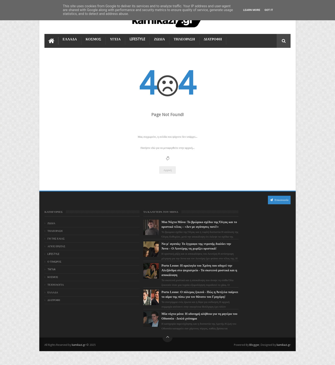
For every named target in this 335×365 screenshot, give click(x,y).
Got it (268, 10)
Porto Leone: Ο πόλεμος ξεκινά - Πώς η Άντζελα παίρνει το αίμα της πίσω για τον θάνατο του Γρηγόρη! (174, 305)
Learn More (251, 10)
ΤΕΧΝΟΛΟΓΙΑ (55, 284)
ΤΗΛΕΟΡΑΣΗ (184, 39)
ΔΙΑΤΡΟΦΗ (213, 39)
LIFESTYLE (137, 39)
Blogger (254, 358)
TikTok (51, 268)
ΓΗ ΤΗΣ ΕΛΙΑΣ (56, 238)
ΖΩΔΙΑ (159, 39)
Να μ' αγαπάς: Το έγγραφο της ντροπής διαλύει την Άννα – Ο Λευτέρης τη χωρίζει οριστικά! (174, 252)
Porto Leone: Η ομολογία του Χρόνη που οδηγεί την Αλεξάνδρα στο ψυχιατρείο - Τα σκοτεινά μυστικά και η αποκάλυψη (175, 279)
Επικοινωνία (279, 199)
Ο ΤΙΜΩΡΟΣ (54, 261)
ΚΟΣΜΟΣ (93, 39)
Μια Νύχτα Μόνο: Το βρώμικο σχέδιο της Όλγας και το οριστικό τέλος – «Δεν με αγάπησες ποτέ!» (174, 226)
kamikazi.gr (79, 358)
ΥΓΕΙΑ (115, 39)
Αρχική (167, 169)
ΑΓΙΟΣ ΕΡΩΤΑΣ (56, 245)
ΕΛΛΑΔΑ (70, 39)
